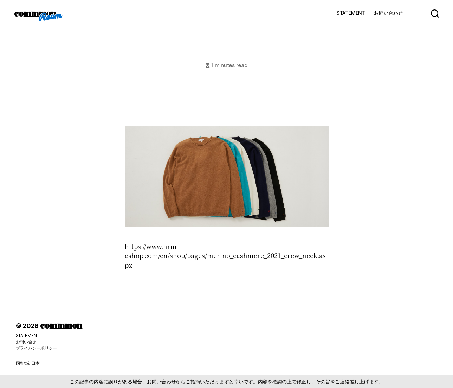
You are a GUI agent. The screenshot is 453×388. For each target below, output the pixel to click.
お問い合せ (26, 341)
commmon (35, 13)
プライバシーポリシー (36, 348)
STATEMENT (350, 13)
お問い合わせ (388, 13)
